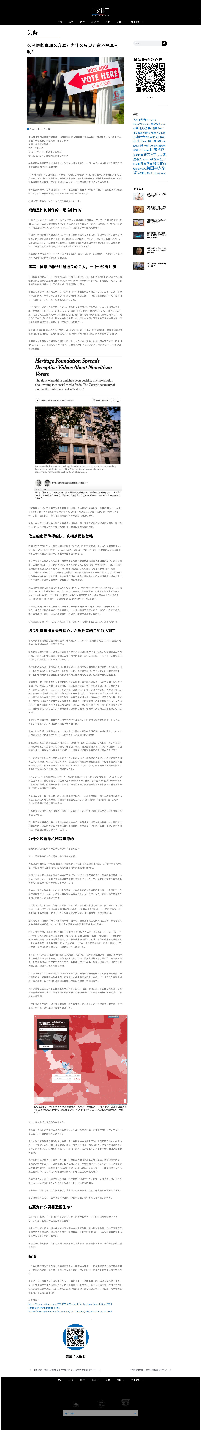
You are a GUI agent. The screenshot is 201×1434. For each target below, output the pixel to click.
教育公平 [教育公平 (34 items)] (138, 150)
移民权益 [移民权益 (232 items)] (159, 163)
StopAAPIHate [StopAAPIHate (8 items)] (139, 123)
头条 (71, 21)
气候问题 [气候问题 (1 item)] (160, 155)
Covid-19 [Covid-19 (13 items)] (151, 120)
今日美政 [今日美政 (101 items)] (141, 128)
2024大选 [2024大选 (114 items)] (139, 119)
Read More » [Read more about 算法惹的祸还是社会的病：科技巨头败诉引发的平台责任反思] (151, 240)
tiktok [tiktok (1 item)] (149, 124)
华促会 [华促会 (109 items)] (140, 137)
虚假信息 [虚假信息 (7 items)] (149, 173)
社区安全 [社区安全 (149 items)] (156, 159)
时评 (82, 21)
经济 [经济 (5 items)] (135, 168)
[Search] (164, 43)
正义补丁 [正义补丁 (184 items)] (150, 154)
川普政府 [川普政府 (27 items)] (157, 141)
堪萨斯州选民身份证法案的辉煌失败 (157, 264)
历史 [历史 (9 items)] (147, 137)
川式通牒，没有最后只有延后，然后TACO (157, 221)
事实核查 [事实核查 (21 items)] (156, 123)
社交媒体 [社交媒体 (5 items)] (146, 159)
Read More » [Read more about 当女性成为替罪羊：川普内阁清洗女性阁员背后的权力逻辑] (151, 256)
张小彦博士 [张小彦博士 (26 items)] (159, 145)
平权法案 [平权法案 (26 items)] (148, 145)
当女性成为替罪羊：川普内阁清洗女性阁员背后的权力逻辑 (157, 250)
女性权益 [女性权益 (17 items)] (159, 137)
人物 (108, 21)
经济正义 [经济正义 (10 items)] (141, 168)
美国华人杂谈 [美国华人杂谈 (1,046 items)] (149, 170)
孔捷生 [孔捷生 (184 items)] (138, 140)
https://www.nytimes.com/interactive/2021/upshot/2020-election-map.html (70, 1311)
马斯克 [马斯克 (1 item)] (163, 173)
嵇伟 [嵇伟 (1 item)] (144, 142)
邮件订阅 (70, 1413)
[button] (136, 78)
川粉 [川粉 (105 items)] (140, 145)
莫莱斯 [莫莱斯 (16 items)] (141, 173)
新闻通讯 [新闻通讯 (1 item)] (147, 151)
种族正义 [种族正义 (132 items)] (146, 163)
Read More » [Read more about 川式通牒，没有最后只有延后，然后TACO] (151, 225)
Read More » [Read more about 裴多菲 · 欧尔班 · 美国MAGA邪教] (151, 199)
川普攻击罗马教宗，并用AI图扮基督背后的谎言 (157, 208)
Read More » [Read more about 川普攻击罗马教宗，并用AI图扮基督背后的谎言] (151, 212)
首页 (60, 21)
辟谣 (95, 21)
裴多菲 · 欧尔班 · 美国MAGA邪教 (156, 194)
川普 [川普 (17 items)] (149, 141)
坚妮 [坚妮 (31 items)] (152, 137)
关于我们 (137, 21)
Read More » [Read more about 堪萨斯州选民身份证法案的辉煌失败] (151, 269)
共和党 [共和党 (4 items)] (147, 132)
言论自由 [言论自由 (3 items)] (156, 173)
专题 (120, 21)
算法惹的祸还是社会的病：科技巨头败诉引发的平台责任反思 (157, 235)
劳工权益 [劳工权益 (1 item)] (153, 133)
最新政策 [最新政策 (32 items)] (138, 154)
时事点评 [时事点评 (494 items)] (157, 149)
